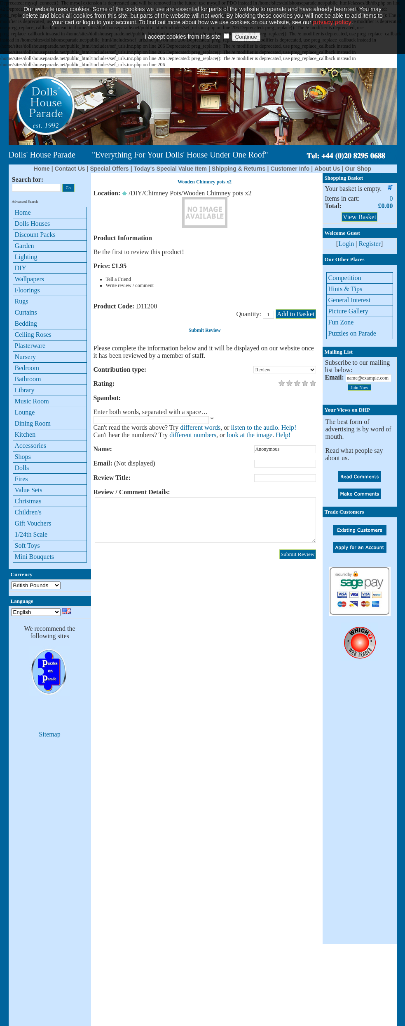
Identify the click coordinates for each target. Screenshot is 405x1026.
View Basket (359, 216)
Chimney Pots (162, 193)
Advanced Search (25, 201)
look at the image (249, 434)
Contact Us (70, 168)
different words (200, 427)
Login (346, 243)
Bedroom (27, 367)
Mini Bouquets (34, 556)
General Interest (349, 299)
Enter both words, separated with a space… (151, 411)
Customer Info (289, 168)
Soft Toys (27, 545)
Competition (344, 277)
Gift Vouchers (33, 523)
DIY (20, 267)
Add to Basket (296, 313)
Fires (21, 478)
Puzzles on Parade (352, 333)
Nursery (25, 356)
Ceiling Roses (33, 334)
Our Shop (358, 168)
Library (25, 390)
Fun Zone (341, 322)
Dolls (22, 467)
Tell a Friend (118, 279)
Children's (28, 512)
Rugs (21, 301)
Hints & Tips (345, 288)
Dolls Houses (32, 223)
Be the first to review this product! (139, 251)
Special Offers (109, 168)
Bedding (26, 323)
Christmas (28, 501)
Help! (288, 427)
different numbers (192, 434)
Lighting (26, 256)
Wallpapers (29, 279)
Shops (23, 456)
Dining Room (33, 423)
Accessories (30, 445)
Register (370, 243)
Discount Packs (35, 234)
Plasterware (30, 345)
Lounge (25, 412)
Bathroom (28, 378)
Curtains (26, 312)
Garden (24, 245)
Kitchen (25, 434)
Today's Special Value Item (170, 168)
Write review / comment (130, 285)
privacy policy (332, 8)
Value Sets (28, 489)
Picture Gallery (348, 311)
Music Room (32, 401)
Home (42, 168)
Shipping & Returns (239, 168)
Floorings (27, 290)
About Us (327, 168)
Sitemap (49, 734)
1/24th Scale (31, 534)
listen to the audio (254, 427)
